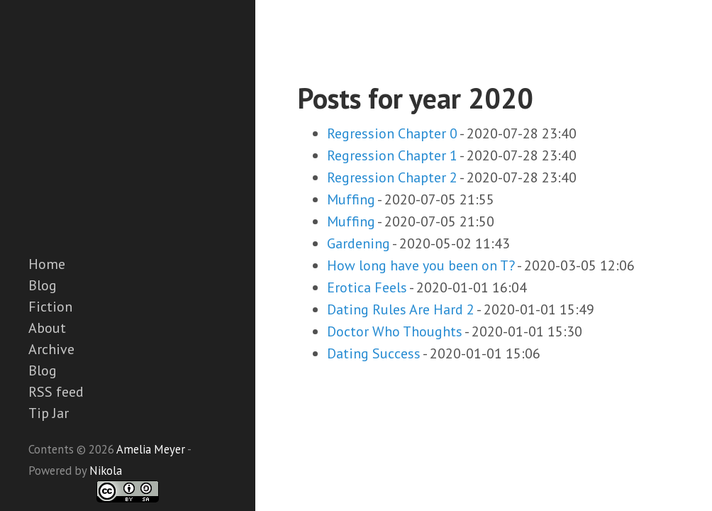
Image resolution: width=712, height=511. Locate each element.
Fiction (50, 306)
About (47, 328)
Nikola (105, 470)
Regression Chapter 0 (392, 133)
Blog (42, 285)
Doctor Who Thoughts (394, 331)
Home (46, 264)
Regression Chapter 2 (392, 177)
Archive (51, 349)
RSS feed (56, 392)
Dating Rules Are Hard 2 (400, 309)
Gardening (358, 243)
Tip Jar (48, 413)
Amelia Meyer (150, 449)
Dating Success (374, 353)
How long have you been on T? (421, 265)
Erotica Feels (367, 287)
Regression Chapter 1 (392, 155)
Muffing (351, 199)
